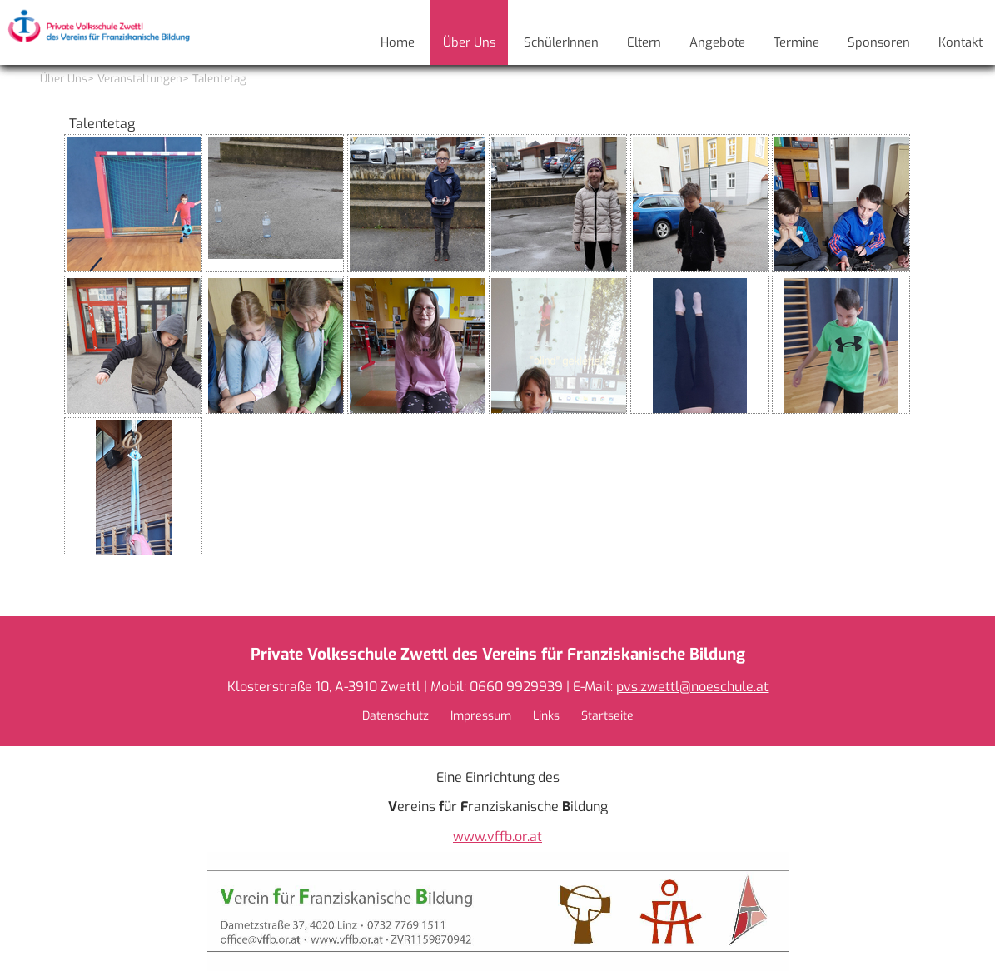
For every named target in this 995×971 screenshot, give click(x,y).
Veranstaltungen (139, 79)
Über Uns (63, 79)
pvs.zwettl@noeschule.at (692, 686)
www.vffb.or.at (497, 836)
